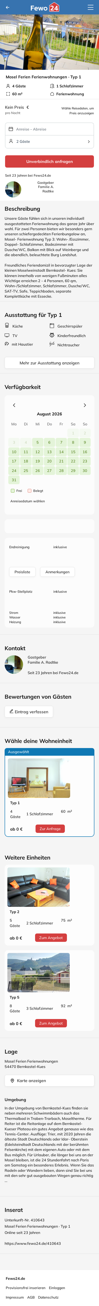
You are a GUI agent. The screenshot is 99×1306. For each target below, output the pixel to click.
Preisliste (22, 572)
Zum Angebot (51, 937)
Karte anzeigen (27, 1080)
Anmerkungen (57, 572)
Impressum (15, 1297)
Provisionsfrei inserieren (25, 1288)
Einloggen (57, 1288)
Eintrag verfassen (28, 711)
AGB (31, 1297)
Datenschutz (48, 1297)
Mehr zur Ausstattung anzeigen (49, 362)
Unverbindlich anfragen (49, 161)
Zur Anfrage (50, 828)
